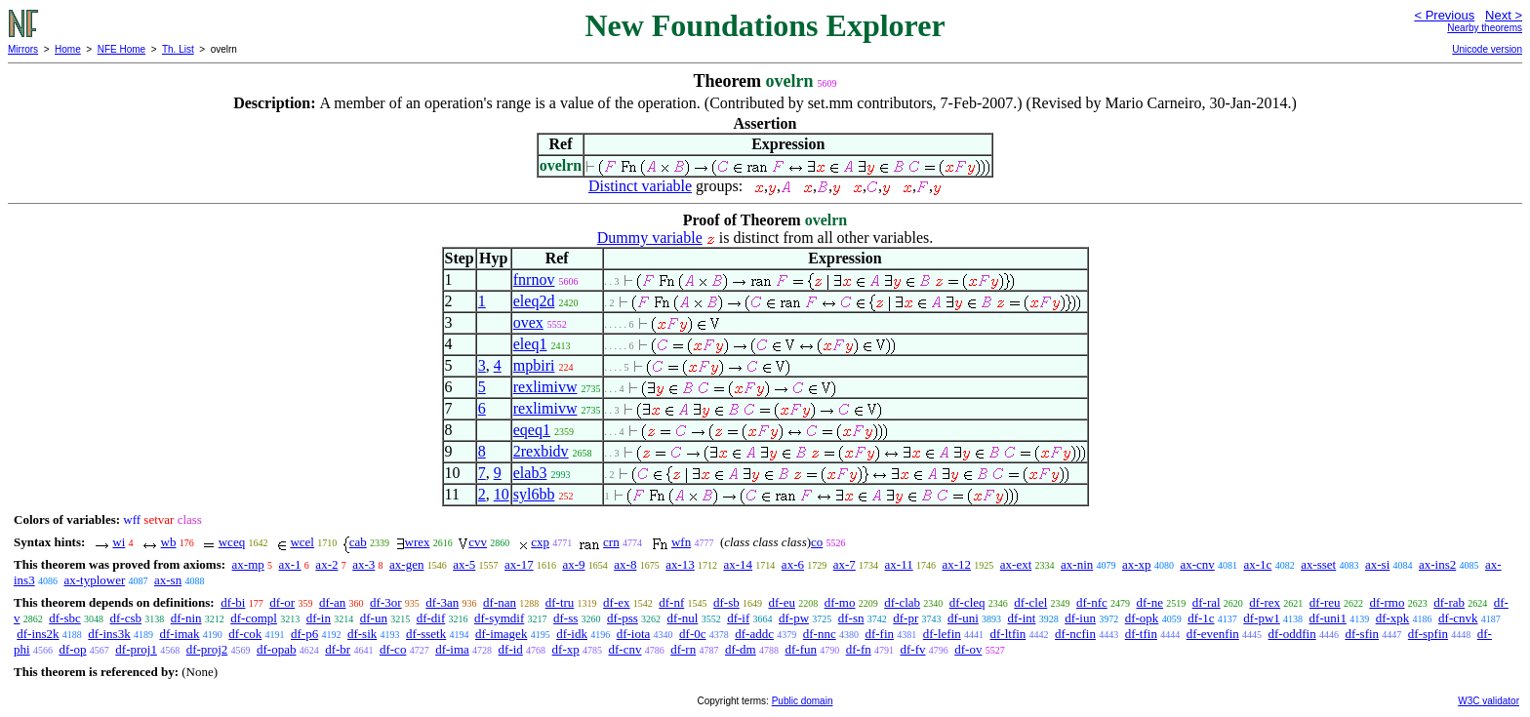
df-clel (1030, 602)
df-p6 (304, 633)
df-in (318, 618)
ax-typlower (94, 580)
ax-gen (406, 564)
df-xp (566, 649)
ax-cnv (1197, 564)
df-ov (968, 649)
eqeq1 (531, 429)
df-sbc (65, 618)
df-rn (683, 649)
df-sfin (1362, 633)
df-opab (276, 649)
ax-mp (248, 564)
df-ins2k (38, 633)
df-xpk (1393, 618)
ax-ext (1015, 564)
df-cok (245, 633)
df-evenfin (1213, 633)
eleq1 (530, 344)
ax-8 (625, 564)
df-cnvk (1457, 618)
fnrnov (534, 279)
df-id (511, 649)
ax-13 (680, 564)
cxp (540, 542)
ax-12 (956, 564)
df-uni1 (1328, 618)
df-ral (1206, 602)
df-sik (362, 633)
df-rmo (1386, 602)
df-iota (634, 633)
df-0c (692, 633)
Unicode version (1487, 49)
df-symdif (499, 618)
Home (68, 49)
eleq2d (534, 301)
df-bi (233, 602)
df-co (393, 649)
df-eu (782, 602)
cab (358, 542)
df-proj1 (136, 649)
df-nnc (819, 633)
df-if (738, 618)
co (817, 542)
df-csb (126, 618)
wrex (417, 542)
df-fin (879, 633)
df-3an (442, 602)
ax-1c (1258, 564)
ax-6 (793, 564)
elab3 (530, 472)
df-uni (963, 618)
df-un (373, 618)
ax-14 (738, 564)
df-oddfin (1292, 633)
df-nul (683, 618)
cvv (477, 542)
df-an (332, 602)
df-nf (671, 602)
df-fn (858, 649)
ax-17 (519, 564)
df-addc (754, 633)
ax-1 (290, 564)
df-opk (1142, 618)
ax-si (1377, 564)
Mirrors (23, 49)
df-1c (1201, 618)
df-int (1022, 618)
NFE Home (121, 49)
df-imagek (501, 633)
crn (611, 542)
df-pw (794, 618)
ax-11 (899, 564)
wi (118, 542)
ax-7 (844, 564)
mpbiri (534, 365)
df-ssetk (426, 633)
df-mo (840, 602)
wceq (232, 542)
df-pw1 (1261, 618)
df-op (72, 649)
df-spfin (1428, 633)
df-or (282, 602)
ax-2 (326, 564)
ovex (528, 322)
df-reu (1325, 602)
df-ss (565, 618)
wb (169, 542)
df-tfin (1141, 633)
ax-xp (1136, 564)
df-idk (571, 633)
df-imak (179, 633)
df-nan (499, 602)
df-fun (801, 649)
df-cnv (625, 649)
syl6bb (534, 494)
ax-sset (1318, 564)
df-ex (616, 602)
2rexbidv (541, 451)
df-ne (1150, 602)
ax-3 (363, 564)
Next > (1503, 15)
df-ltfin (1008, 633)
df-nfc (1091, 602)
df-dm (740, 649)
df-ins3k (109, 633)
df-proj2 (207, 649)
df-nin (186, 618)
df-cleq (967, 602)
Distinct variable (640, 186)
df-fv (912, 649)
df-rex (1264, 602)
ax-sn (167, 580)
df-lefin (942, 633)
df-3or (386, 602)
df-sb (726, 602)
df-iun (1080, 618)
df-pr (905, 618)
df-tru (560, 602)
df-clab (902, 602)
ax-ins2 (1437, 564)
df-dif (431, 618)
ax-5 (464, 564)
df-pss (622, 618)
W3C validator (1488, 701)
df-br (337, 649)
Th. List (178, 49)
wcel (302, 542)
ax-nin (1077, 564)
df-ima (452, 649)
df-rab (1449, 602)
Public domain (802, 701)
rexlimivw (545, 386)
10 (501, 494)
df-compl (253, 618)
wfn (681, 542)
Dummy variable (650, 237)
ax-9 (573, 564)
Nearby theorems (1484, 27)
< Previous (1444, 15)
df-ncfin (1075, 633)
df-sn (851, 618)
